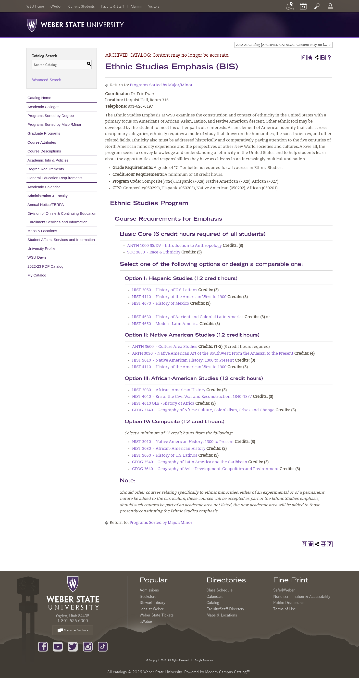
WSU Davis (37, 257)
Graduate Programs (43, 133)
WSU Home (35, 6)
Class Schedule (220, 590)
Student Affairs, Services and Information (61, 240)
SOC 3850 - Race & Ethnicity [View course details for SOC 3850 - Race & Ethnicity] (153, 252)
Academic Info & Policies (47, 160)
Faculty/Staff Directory (225, 608)
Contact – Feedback (72, 630)
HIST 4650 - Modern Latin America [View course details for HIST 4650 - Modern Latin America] (165, 324)
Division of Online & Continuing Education (61, 213)
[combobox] (284, 45)
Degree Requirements (45, 169)
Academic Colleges (43, 107)
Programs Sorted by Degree (50, 115)
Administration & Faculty (47, 196)
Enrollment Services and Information (57, 222)
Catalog (213, 602)
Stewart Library (152, 602)
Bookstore (148, 596)
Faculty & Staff (112, 6)
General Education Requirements (55, 178)
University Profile (41, 248)
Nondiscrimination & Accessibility (301, 596)
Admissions (149, 590)
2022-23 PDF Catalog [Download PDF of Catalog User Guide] (45, 266)
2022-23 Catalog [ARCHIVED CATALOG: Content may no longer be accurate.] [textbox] (284, 45)
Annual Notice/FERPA (45, 204)
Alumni (136, 6)
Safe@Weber (284, 590)
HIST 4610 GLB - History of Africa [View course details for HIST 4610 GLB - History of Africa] (163, 404)
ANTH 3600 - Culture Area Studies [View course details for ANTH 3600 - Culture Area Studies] (164, 347)
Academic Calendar (43, 187)
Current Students (81, 6)
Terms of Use (284, 608)
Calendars (215, 596)
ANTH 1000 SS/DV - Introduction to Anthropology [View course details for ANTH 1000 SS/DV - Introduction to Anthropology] (174, 246)
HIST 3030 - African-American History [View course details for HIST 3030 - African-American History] (168, 390)
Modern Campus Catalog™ (227, 671)
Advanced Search (46, 79)
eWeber (56, 6)
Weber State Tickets (156, 615)
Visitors (153, 6)
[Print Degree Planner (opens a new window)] (304, 57)
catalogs (120, 671)
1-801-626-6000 (72, 620)
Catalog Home (39, 98)
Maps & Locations (42, 231)
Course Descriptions (44, 151)
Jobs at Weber (151, 608)
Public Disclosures (288, 602)
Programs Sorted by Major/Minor (54, 124)
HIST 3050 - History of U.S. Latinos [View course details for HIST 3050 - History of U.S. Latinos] (164, 290)
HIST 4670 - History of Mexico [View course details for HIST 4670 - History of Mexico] (160, 304)
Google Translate (203, 660)
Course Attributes (41, 142)
